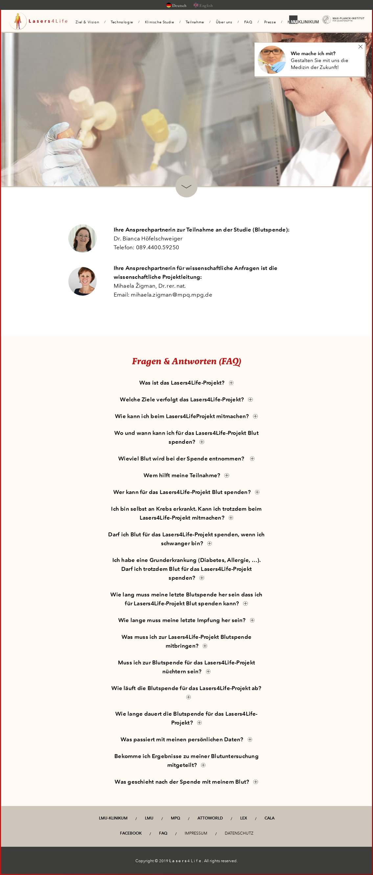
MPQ (175, 818)
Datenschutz (239, 833)
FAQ (248, 22)
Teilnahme (195, 22)
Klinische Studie (159, 22)
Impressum (196, 833)
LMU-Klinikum (113, 818)
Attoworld (210, 818)
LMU (149, 818)
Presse (270, 22)
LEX (243, 818)
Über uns (224, 22)
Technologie (122, 22)
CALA (269, 818)
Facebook (131, 833)
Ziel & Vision (87, 22)
